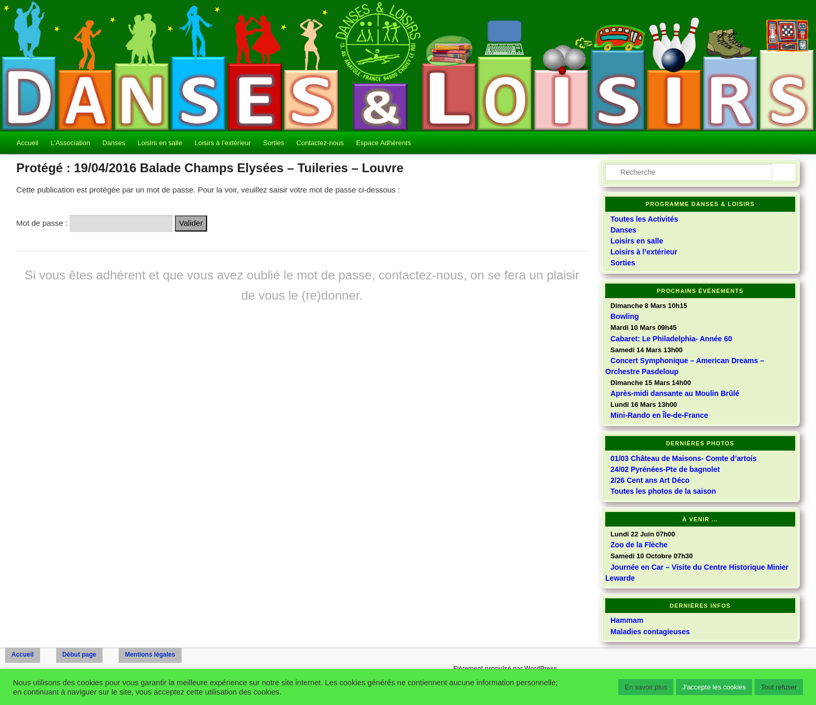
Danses (114, 143)
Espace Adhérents (383, 143)
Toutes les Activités (644, 219)
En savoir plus (645, 687)
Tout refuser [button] (779, 687)
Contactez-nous (320, 143)
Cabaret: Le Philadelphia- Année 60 (671, 339)
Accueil (28, 143)
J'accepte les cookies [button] (714, 687)
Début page (79, 654)
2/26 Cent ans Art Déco (650, 480)
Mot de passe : (94, 223)
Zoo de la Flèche (639, 545)
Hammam (626, 620)
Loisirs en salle (159, 143)
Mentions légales (150, 654)
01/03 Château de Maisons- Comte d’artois (683, 458)
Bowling (624, 316)
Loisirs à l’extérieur (223, 143)
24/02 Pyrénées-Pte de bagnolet (665, 469)
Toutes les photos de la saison (663, 491)
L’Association (70, 143)
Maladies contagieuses (650, 631)
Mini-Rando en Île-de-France (659, 415)
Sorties (273, 143)
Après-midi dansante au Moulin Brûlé (674, 393)
